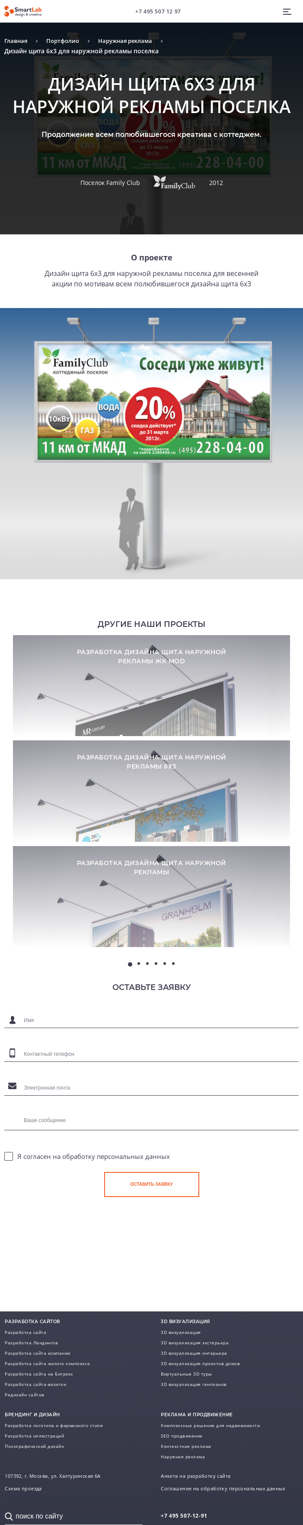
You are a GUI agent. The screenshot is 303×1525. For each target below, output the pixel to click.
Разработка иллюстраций (34, 1436)
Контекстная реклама (186, 1446)
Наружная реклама (132, 40)
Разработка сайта (25, 1332)
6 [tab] (173, 998)
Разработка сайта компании (37, 1353)
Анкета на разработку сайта (195, 1476)
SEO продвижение (182, 1436)
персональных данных (133, 1191)
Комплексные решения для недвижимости (210, 1425)
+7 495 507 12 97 (158, 11)
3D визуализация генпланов (194, 1384)
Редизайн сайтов (25, 1395)
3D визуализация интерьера (194, 1353)
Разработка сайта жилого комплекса (47, 1363)
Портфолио (65, 40)
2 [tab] (138, 998)
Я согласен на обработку (93, 1191)
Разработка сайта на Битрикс (39, 1374)
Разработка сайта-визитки (35, 1384)
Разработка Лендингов (31, 1343)
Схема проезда (23, 1489)
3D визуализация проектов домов (200, 1363)
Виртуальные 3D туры (186, 1374)
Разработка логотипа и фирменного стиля (54, 1425)
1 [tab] (130, 999)
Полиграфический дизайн (34, 1446)
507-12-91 (184, 1515)
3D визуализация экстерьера (195, 1343)
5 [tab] (164, 998)
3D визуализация (181, 1332)
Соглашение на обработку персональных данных (223, 1489)
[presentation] (170, 1257)
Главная (16, 40)
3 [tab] (147, 998)
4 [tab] (156, 998)
